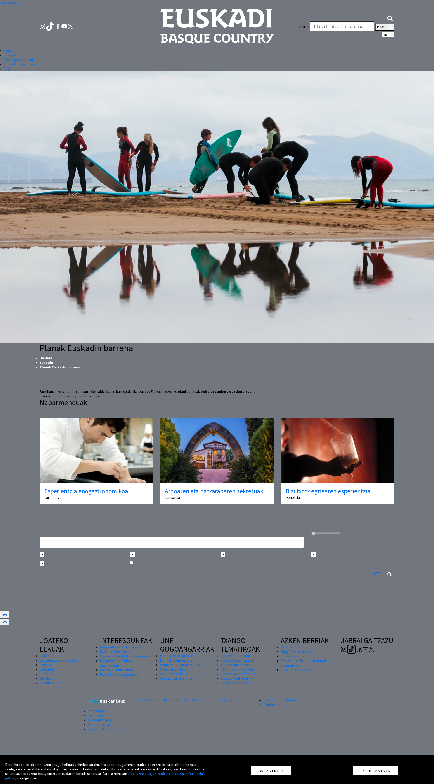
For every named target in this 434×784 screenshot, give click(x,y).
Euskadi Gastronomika (237, 673)
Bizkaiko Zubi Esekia (115, 651)
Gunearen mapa (100, 720)
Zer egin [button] (9, 55)
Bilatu (385, 27)
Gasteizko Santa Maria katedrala (125, 656)
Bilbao (45, 655)
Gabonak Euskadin (174, 669)
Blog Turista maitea (296, 651)
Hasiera (46, 358)
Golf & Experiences (234, 683)
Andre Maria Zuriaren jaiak (180, 664)
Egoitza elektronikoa (104, 729)
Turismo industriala (235, 664)
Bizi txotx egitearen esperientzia (327, 491)
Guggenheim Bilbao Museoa (121, 647)
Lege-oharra (230, 700)
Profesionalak (274, 704)
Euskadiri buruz (292, 656)
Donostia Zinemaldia (176, 660)
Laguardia (47, 669)
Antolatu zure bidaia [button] (19, 64)
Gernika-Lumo (51, 683)
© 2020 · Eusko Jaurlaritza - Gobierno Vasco (167, 700)
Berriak (286, 647)
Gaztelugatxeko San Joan (59, 660)
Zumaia (45, 673)
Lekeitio (46, 664)
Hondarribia (49, 678)
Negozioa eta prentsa (280, 700)
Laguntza (95, 715)
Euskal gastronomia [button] (19, 59)
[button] (390, 17)
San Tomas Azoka (173, 673)
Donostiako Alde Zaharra (119, 674)
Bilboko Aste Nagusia (176, 655)
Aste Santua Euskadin (176, 678)
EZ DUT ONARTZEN (376, 770)
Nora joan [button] (11, 50)
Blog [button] (7, 68)
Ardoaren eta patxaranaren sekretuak (214, 491)
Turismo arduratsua (296, 669)
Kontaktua (96, 711)
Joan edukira (10, 2)
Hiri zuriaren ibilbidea (237, 669)
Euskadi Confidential (236, 678)
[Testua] (342, 26)
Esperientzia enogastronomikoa (86, 491)
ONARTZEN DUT (271, 770)
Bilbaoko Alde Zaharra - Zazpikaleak (118, 662)
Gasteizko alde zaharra (117, 669)
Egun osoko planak (235, 655)
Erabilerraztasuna (102, 724)
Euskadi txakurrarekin (237, 660)
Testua (304, 26)
